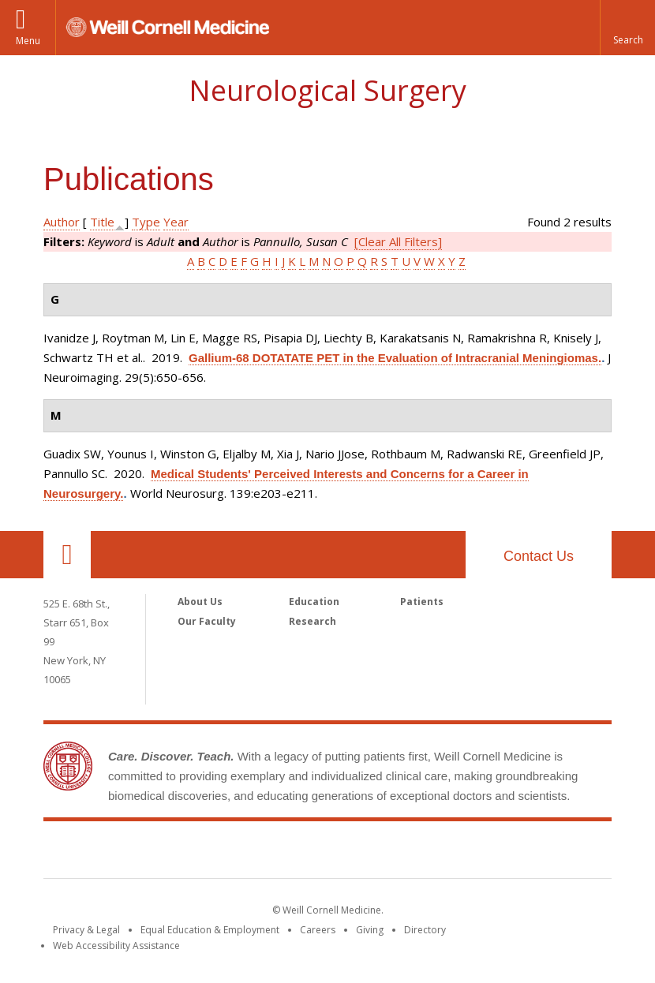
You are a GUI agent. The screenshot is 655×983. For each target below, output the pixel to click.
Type (146, 222)
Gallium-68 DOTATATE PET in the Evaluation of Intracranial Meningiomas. (395, 357)
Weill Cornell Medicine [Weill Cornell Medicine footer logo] (327, 852)
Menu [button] (28, 40)
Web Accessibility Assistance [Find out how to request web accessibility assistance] (116, 945)
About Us (200, 601)
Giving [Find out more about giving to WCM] (370, 929)
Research (312, 621)
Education (314, 601)
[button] (627, 27)
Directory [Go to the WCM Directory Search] (425, 929)
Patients (422, 601)
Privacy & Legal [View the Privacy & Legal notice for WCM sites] (86, 929)
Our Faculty (207, 621)
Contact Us (538, 556)
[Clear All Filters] (398, 241)
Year (176, 222)
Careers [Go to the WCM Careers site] (317, 929)
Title (102, 222)
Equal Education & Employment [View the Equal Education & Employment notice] (209, 929)
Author (61, 222)
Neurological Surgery (327, 90)
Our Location (67, 554)
